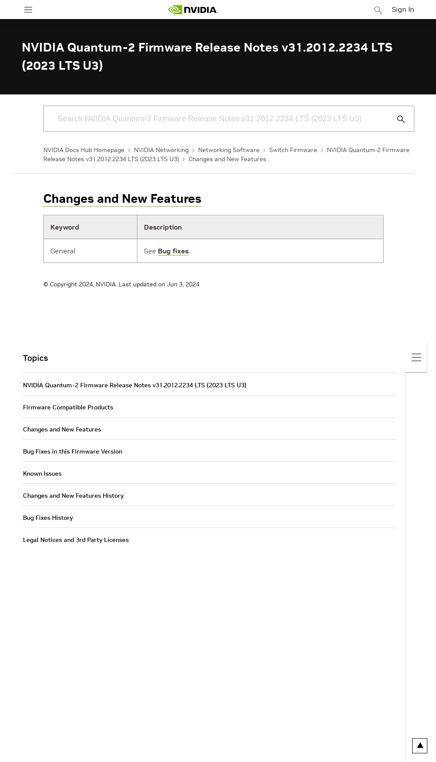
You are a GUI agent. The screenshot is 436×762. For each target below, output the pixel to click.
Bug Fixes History (48, 518)
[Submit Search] (396, 119)
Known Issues (42, 473)
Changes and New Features (227, 159)
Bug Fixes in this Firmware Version (72, 451)
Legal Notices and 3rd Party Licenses (76, 540)
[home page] (193, 9)
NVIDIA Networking (161, 150)
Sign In (403, 9)
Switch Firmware (293, 150)
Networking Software (229, 150)
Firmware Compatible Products (68, 407)
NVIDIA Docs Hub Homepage (83, 150)
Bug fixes (173, 250)
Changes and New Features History (73, 495)
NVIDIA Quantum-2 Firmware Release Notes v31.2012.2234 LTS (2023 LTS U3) (135, 385)
